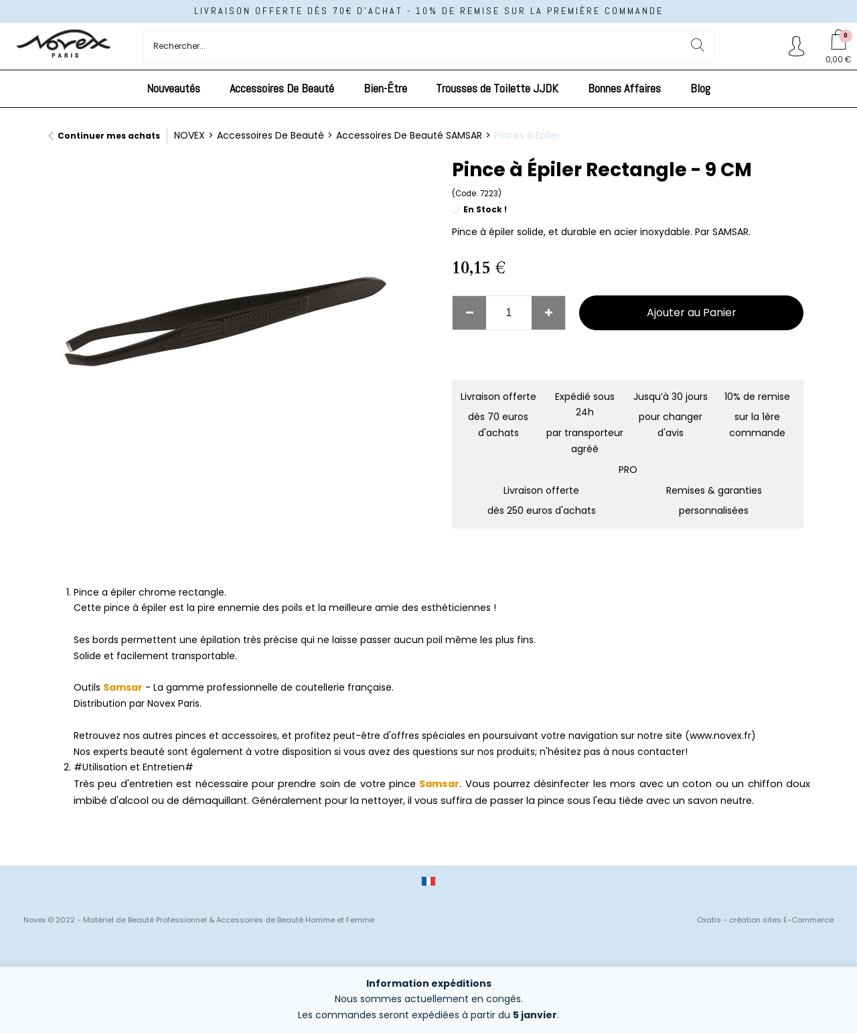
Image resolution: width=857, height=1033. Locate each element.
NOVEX (189, 135)
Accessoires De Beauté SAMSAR (409, 135)
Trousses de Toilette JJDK (497, 88)
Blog (700, 88)
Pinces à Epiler (527, 135)
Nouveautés (173, 88)
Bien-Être (385, 88)
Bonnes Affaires (624, 88)
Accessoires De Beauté (282, 88)
